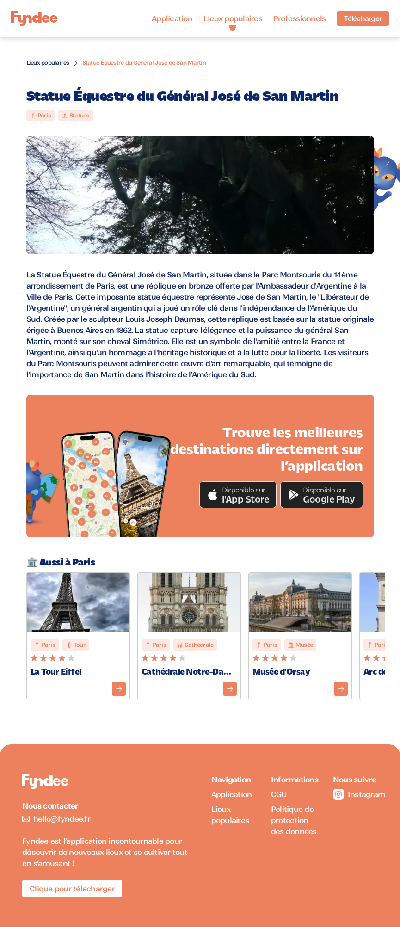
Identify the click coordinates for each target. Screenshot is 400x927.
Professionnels (299, 18)
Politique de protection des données (294, 820)
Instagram (355, 794)
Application (172, 18)
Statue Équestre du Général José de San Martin (144, 62)
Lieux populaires (232, 18)
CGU (279, 794)
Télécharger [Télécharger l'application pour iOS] (363, 18)
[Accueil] (34, 18)
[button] (238, 494)
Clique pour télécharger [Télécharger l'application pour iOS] (72, 888)
